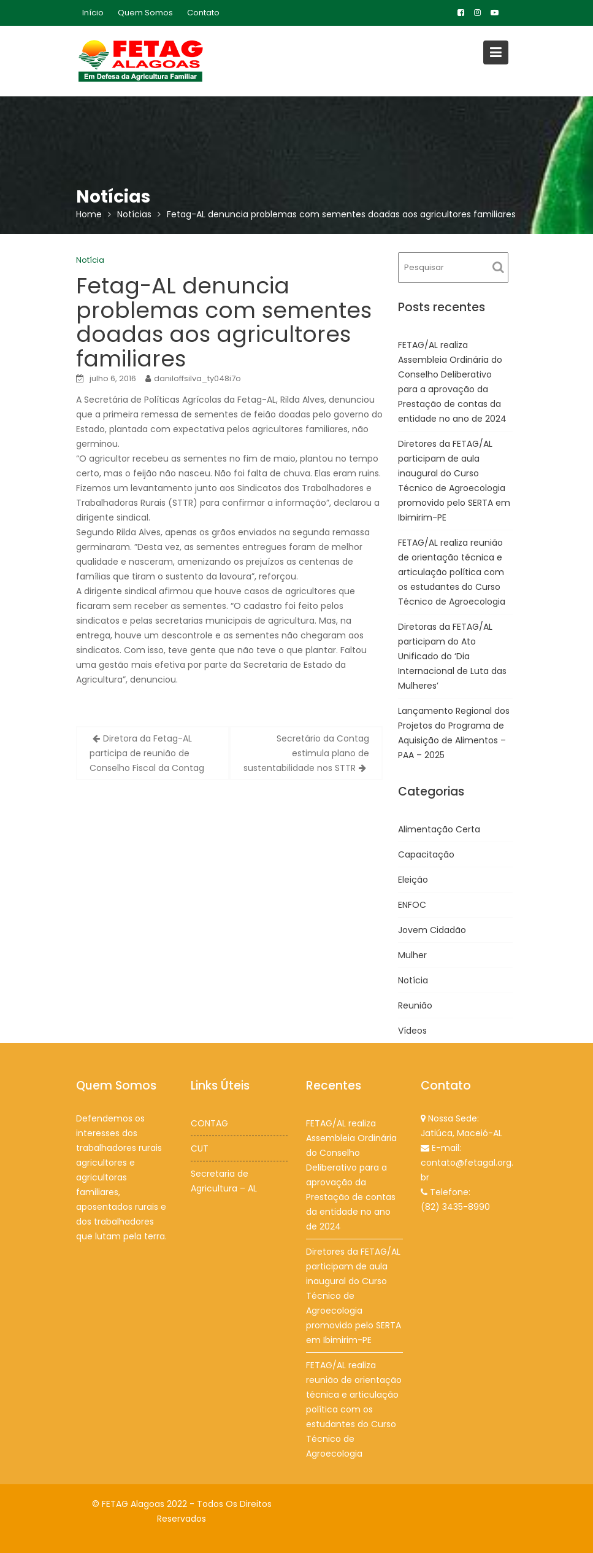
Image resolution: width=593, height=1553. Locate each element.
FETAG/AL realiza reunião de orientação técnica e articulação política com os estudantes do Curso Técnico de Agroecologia (451, 572)
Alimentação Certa (439, 829)
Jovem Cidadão (432, 930)
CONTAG (209, 1123)
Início (93, 12)
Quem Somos (145, 12)
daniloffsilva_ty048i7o (197, 378)
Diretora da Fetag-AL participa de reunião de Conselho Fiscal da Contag (147, 753)
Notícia (90, 260)
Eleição (413, 879)
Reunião (415, 1005)
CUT (200, 1148)
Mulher (412, 955)
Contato (203, 12)
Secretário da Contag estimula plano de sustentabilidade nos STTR (306, 753)
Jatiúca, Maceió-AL (461, 1133)
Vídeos (412, 1030)
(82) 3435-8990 (455, 1205)
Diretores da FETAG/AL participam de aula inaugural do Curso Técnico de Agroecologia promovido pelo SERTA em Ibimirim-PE (353, 1295)
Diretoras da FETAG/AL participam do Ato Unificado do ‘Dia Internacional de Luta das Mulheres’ (452, 656)
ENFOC (412, 905)
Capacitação (426, 854)
